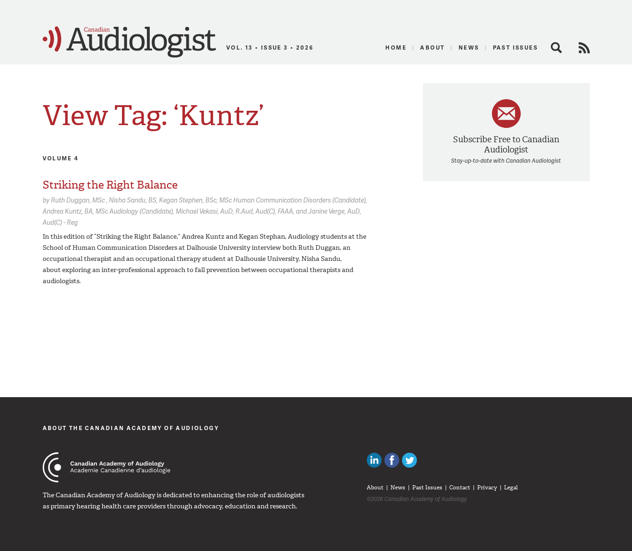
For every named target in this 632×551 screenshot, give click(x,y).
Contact (459, 487)
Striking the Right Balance (110, 184)
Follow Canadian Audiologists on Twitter (409, 460)
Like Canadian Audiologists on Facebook (391, 460)
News (469, 47)
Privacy (487, 487)
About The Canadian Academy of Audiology (131, 428)
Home (396, 47)
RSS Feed (584, 47)
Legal (511, 487)
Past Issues (515, 47)
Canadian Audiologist (129, 42)
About (432, 47)
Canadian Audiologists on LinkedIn (374, 460)
